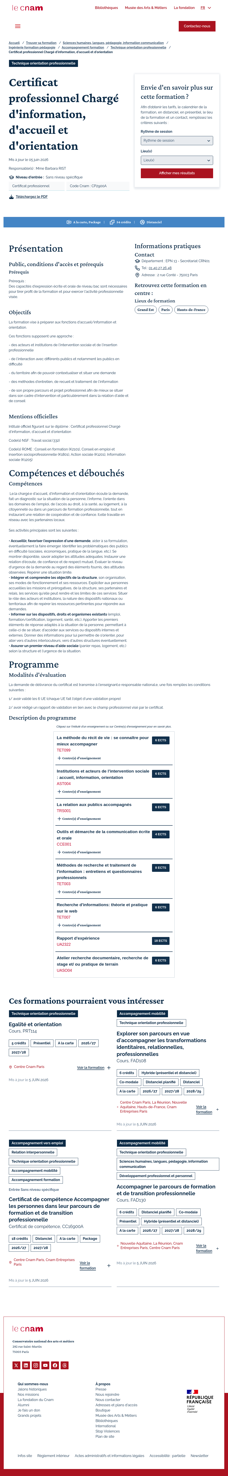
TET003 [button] (64, 884)
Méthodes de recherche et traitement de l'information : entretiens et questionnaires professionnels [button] (99, 871)
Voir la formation (90, 1068)
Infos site (25, 1455)
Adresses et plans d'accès (116, 1405)
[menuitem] (106, 8)
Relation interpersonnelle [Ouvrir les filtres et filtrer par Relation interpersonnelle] (33, 1152)
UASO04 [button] (64, 970)
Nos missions (28, 1394)
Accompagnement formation (83, 47)
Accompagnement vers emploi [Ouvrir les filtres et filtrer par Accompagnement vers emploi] (37, 1143)
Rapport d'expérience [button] (78, 938)
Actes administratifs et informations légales (109, 1455)
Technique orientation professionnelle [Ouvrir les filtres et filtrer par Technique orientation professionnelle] (43, 63)
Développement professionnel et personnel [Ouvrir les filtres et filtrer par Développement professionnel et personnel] (156, 1176)
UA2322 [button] (64, 944)
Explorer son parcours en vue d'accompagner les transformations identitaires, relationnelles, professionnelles (161, 1043)
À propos (102, 1384)
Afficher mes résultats (177, 173)
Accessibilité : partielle (168, 1455)
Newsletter (200, 1455)
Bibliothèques (106, 1420)
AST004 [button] (64, 784)
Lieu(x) (146, 151)
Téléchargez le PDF (32, 197)
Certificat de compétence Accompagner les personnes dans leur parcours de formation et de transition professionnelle (59, 1209)
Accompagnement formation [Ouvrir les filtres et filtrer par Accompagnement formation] (36, 1180)
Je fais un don (29, 1410)
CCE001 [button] (64, 844)
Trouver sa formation (41, 43)
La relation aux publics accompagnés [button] (94, 804)
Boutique (102, 1410)
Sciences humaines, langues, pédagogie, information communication (113, 43)
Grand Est (146, 309)
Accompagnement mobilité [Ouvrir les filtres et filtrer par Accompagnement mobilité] (142, 1014)
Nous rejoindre (107, 1394)
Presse (100, 1389)
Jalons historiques (32, 1389)
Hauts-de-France (191, 309)
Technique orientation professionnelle (138, 47)
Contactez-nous (197, 26)
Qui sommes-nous (33, 1384)
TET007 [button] (64, 917)
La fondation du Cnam (36, 1399)
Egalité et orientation (35, 1024)
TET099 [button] (64, 750)
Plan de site (104, 1436)
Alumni (23, 1405)
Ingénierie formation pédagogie (32, 47)
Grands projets (29, 1415)
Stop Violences (107, 1431)
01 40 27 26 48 (160, 268)
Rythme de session (156, 131)
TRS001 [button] (64, 811)
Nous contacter (107, 1399)
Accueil (14, 43)
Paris (165, 309)
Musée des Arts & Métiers (116, 1415)
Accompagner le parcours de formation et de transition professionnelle (166, 1190)
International (105, 1426)
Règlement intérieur (53, 1455)
